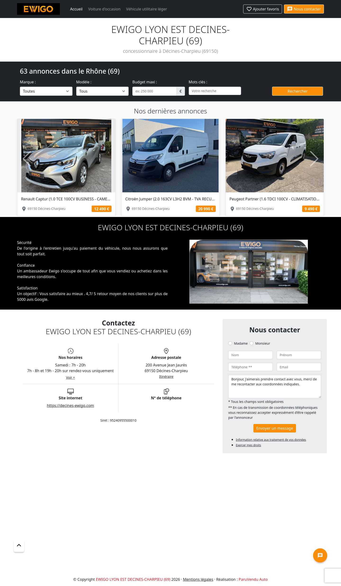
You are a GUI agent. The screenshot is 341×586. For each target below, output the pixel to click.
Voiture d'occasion (104, 9)
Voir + (70, 377)
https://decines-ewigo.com (70, 405)
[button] (26, 158)
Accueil (76, 9)
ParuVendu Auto (253, 579)
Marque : (28, 82)
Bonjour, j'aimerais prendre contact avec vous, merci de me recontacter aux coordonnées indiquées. (274, 386)
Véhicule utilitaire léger (146, 9)
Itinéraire (166, 376)
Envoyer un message (274, 428)
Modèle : (84, 82)
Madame (241, 343)
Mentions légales (198, 579)
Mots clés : (198, 82)
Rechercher (297, 91)
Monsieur (262, 343)
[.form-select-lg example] (46, 91)
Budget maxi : (144, 82)
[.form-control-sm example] (154, 91)
